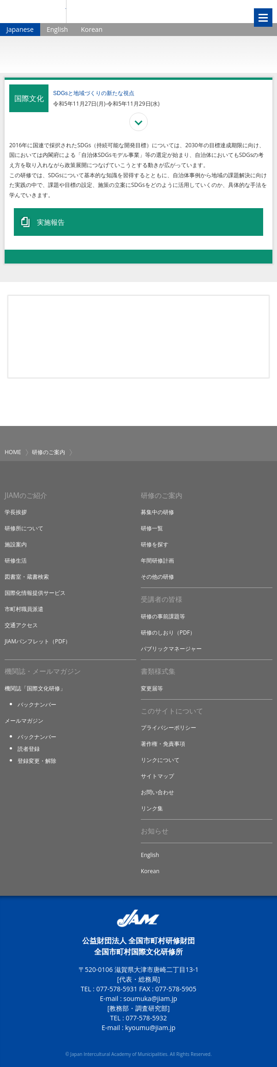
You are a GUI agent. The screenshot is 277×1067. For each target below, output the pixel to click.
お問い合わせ (157, 792)
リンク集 (152, 808)
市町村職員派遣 (24, 609)
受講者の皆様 (161, 599)
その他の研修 (157, 577)
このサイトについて (172, 711)
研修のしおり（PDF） (168, 632)
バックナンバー (37, 704)
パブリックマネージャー (171, 649)
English (57, 29)
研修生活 (16, 560)
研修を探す (155, 544)
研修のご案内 (48, 452)
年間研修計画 (157, 560)
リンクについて (160, 760)
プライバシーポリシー (168, 727)
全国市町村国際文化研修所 (142, 11)
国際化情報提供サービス (35, 593)
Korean (91, 29)
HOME (13, 452)
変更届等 (152, 688)
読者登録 (29, 749)
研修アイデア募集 (138, 336)
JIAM (33, 11)
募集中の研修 (157, 512)
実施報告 (51, 222)
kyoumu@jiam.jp (150, 1027)
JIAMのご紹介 (26, 495)
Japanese (20, 29)
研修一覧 (152, 528)
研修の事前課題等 (163, 616)
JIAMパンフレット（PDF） (38, 641)
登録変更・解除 (37, 761)
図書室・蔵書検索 (27, 577)
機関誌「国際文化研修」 (35, 688)
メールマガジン (24, 721)
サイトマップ (157, 776)
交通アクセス (21, 625)
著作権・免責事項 (163, 744)
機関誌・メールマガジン (43, 671)
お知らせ (155, 831)
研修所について (24, 528)
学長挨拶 (16, 512)
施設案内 (16, 544)
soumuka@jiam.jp (150, 998)
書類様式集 (158, 671)
